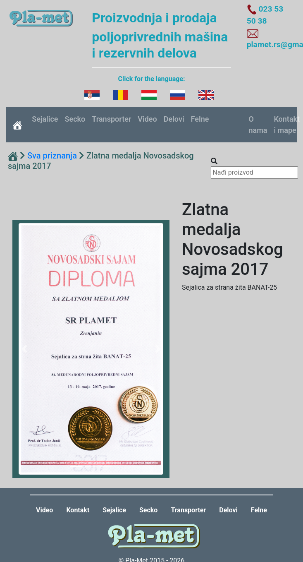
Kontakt (77, 510)
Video (147, 119)
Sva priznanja (52, 156)
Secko (75, 119)
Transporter (111, 119)
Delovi (174, 119)
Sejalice (45, 119)
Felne (200, 119)
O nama (257, 124)
